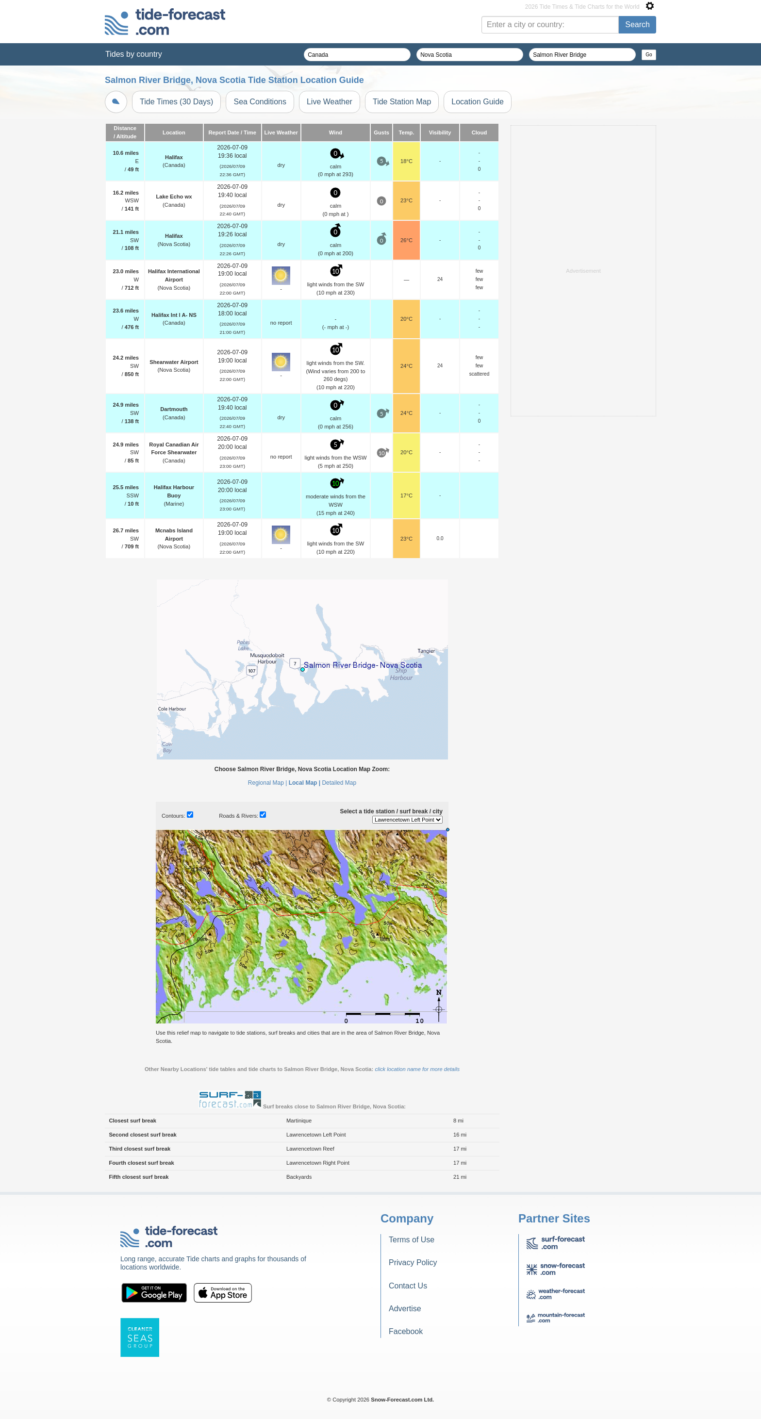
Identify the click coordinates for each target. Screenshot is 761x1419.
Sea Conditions (259, 102)
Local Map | (304, 782)
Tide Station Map (402, 102)
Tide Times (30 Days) (176, 102)
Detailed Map (339, 782)
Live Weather (329, 102)
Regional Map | (267, 782)
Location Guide (477, 102)
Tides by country (133, 54)
